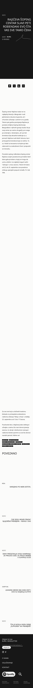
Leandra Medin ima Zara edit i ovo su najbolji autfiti (18, 591)
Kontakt (5, 667)
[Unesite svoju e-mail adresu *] (12, 645)
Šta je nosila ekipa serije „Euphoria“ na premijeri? (20, 625)
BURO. (9, 37)
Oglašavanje (7, 663)
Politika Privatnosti (5, 682)
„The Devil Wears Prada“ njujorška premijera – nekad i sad (17, 520)
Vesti (4, 15)
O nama (5, 658)
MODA (3, 483)
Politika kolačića (16, 682)
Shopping (5, 586)
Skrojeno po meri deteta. (20, 487)
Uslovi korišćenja (27, 682)
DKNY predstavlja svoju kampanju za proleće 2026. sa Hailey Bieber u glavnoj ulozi (17, 555)
